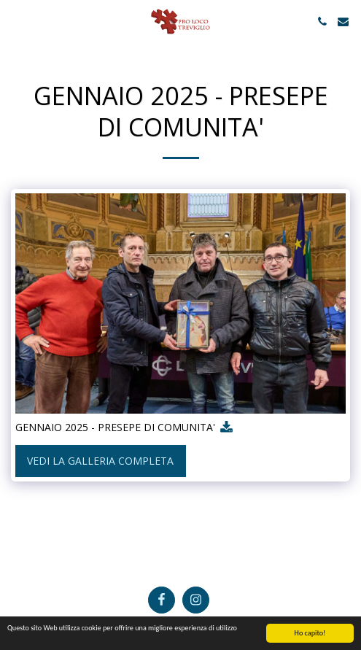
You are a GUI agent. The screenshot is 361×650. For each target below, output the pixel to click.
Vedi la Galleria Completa (100, 461)
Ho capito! (310, 633)
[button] (16, 21)
